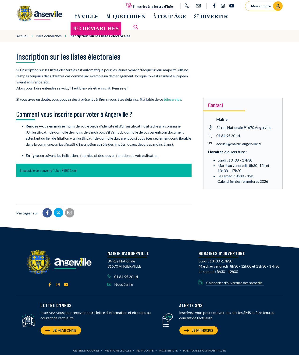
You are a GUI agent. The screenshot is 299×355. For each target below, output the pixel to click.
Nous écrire (120, 283)
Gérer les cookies (86, 349)
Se (211, 15)
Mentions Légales (118, 349)
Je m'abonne (60, 329)
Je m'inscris (198, 329)
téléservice (172, 98)
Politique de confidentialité (204, 349)
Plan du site (145, 349)
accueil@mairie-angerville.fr (238, 142)
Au (126, 15)
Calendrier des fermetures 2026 (242, 180)
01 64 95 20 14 (228, 134)
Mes (96, 27)
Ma (87, 15)
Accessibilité (168, 349)
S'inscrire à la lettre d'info (149, 5)
